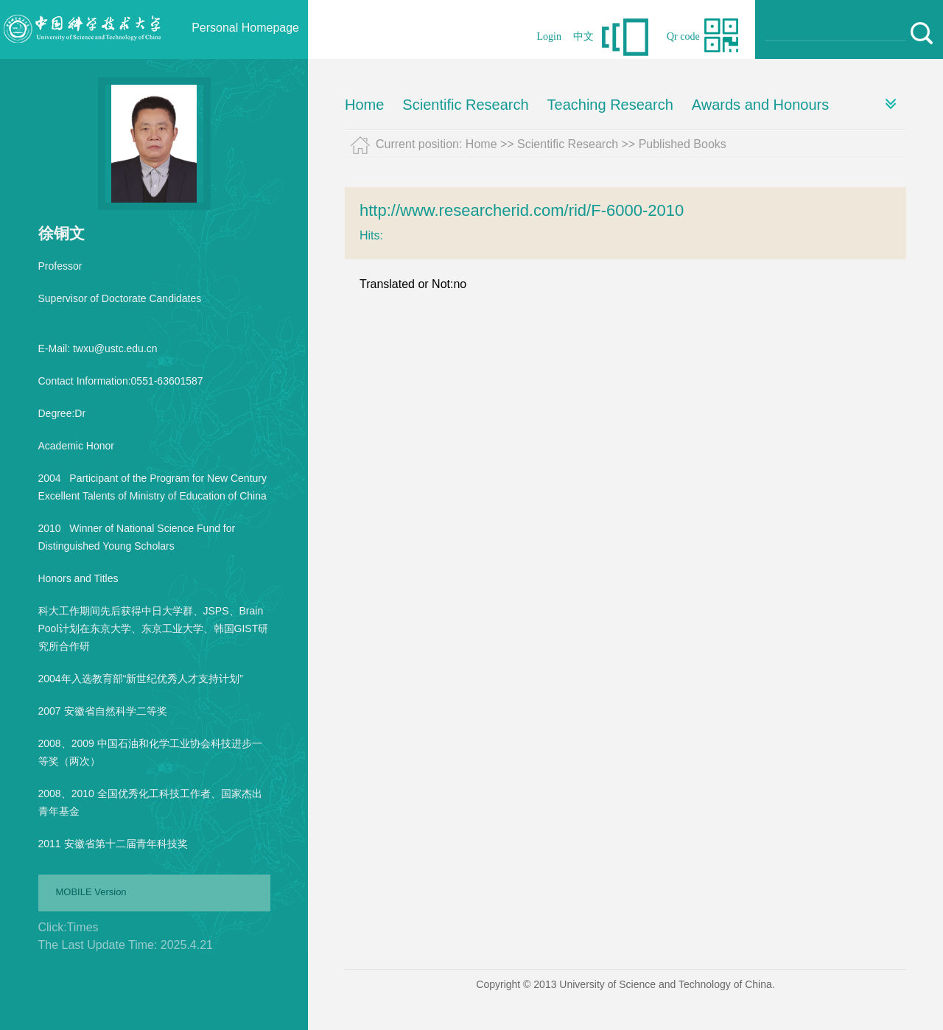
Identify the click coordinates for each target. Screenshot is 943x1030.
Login (549, 36)
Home (364, 105)
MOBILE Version (91, 891)
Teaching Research (610, 105)
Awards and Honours (760, 105)
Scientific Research (465, 105)
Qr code (683, 36)
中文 (583, 36)
